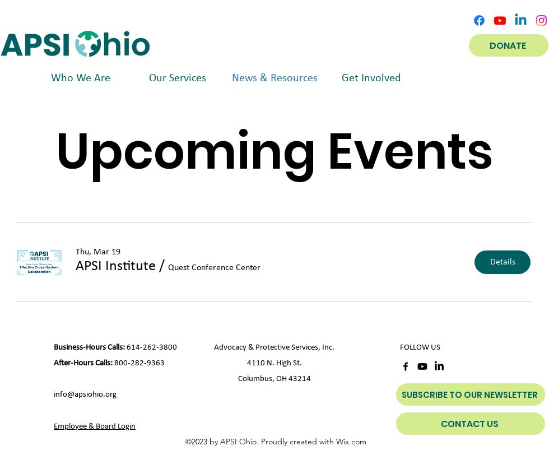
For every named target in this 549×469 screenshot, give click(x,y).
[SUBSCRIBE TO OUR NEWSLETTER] (470, 394)
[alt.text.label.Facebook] (479, 20)
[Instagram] (541, 20)
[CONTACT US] (470, 423)
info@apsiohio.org (85, 395)
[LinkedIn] (439, 366)
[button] (116, 267)
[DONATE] (508, 45)
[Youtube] (500, 20)
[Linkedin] (521, 20)
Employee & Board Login (95, 426)
